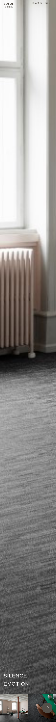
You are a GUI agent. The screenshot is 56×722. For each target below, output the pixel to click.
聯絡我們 (37, 3)
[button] (47, 708)
